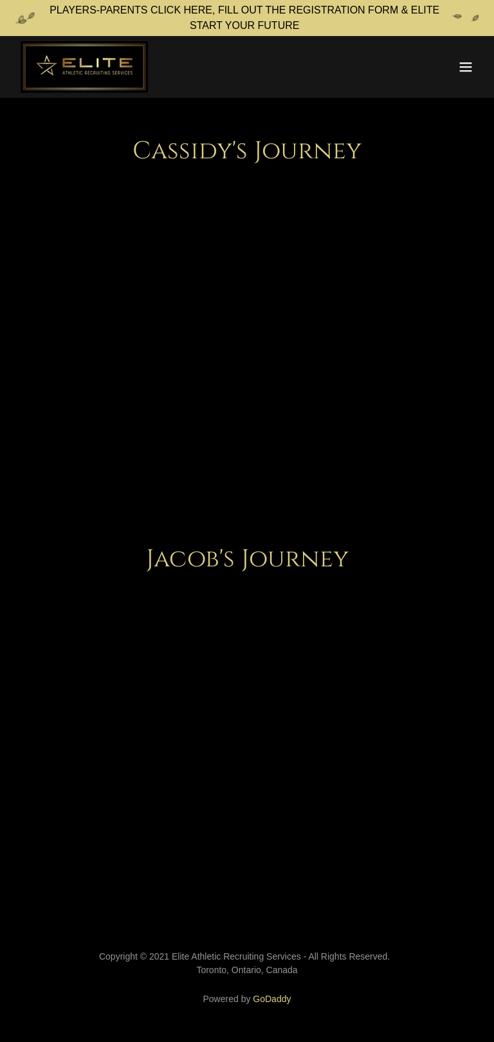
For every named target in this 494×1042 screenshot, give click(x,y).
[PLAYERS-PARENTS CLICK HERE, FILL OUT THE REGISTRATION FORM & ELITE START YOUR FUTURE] (247, 18)
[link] (84, 67)
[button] (466, 67)
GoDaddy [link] (272, 999)
